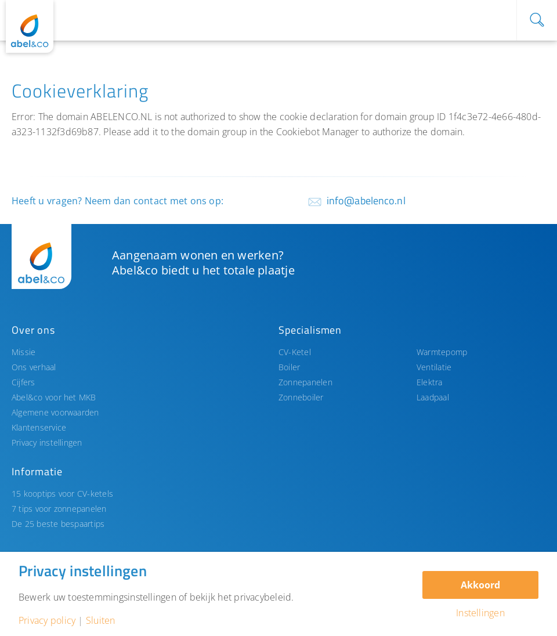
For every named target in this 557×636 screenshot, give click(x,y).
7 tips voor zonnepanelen (59, 508)
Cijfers (23, 382)
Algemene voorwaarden (55, 412)
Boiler (289, 367)
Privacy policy (47, 620)
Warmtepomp (442, 351)
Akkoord (480, 585)
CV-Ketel (294, 351)
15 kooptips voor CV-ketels (62, 493)
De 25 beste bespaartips (58, 523)
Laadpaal (433, 397)
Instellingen (480, 612)
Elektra (430, 382)
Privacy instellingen (47, 442)
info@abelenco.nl (366, 200)
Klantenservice (39, 427)
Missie (23, 351)
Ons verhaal (34, 367)
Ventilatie (434, 367)
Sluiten (100, 620)
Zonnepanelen (305, 382)
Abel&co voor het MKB (54, 397)
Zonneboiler (301, 397)
